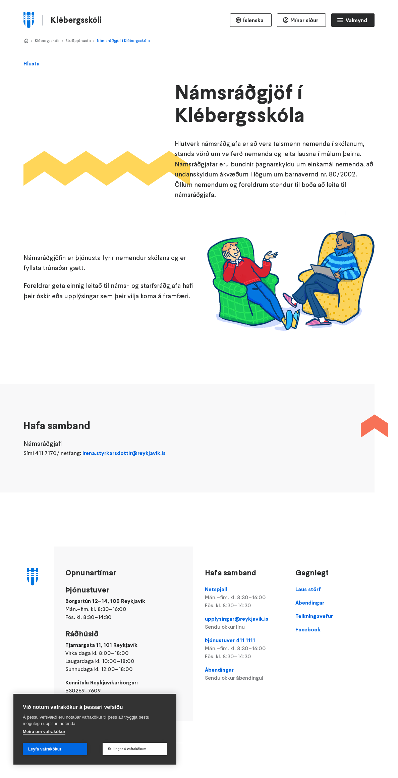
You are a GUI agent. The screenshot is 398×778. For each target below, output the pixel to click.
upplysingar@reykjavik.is (244, 623)
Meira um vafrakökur (44, 731)
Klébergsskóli (47, 40)
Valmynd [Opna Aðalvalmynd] (356, 20)
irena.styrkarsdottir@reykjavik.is (124, 461)
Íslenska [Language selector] (253, 20)
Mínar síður (304, 20)
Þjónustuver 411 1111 (244, 648)
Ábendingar (244, 674)
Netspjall (244, 597)
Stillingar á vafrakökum (127, 749)
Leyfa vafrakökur (44, 749)
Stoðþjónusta (78, 40)
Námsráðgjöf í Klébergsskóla (123, 40)
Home (26, 41)
